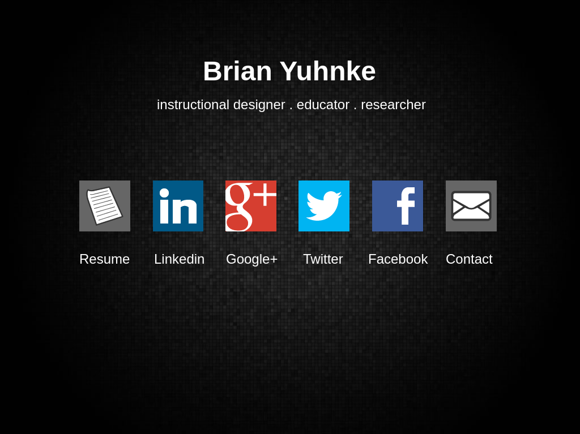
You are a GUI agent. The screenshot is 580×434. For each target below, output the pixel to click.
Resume (103, 259)
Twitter (323, 259)
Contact (469, 259)
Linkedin (178, 259)
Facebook (397, 259)
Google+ (251, 259)
